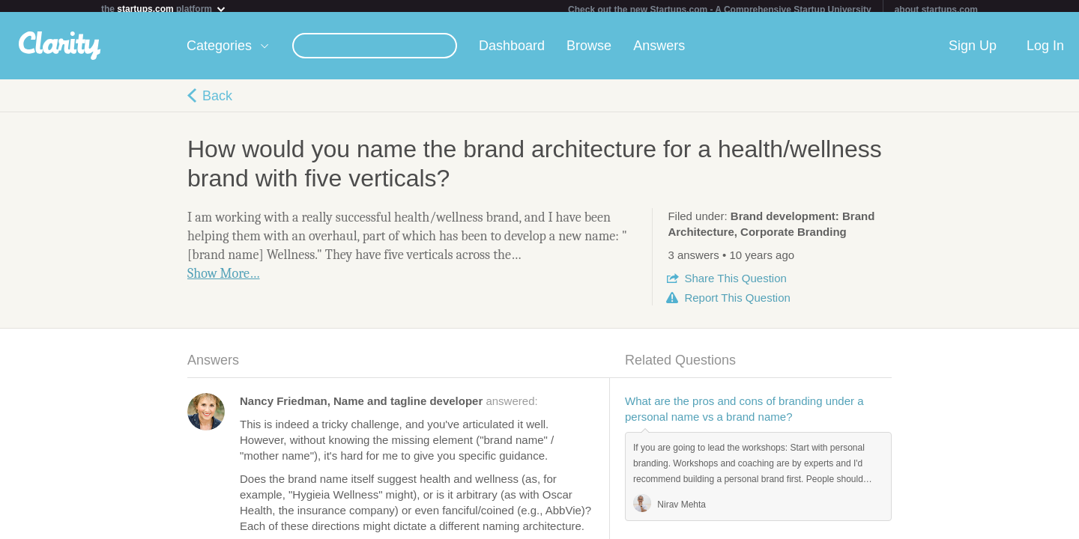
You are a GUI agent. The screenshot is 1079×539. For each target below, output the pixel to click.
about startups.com (936, 9)
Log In (1045, 51)
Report (737, 303)
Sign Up (973, 51)
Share (735, 284)
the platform (164, 8)
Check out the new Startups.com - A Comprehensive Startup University (719, 9)
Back (217, 101)
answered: (389, 407)
